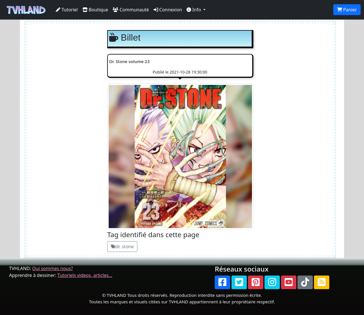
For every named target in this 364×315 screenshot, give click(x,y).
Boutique (95, 10)
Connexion (168, 10)
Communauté (131, 10)
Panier (347, 10)
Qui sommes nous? (52, 268)
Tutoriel (67, 10)
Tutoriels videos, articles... (84, 275)
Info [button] (194, 10)
